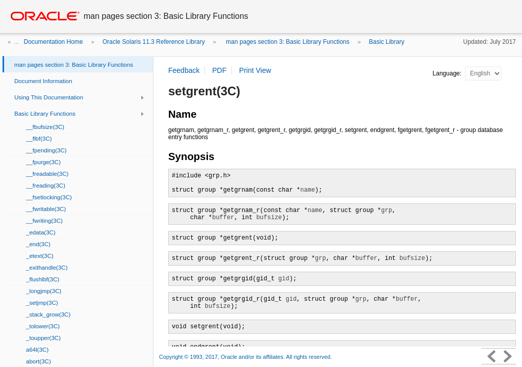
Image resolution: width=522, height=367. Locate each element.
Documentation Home (53, 41)
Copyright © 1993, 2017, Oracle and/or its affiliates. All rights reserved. (245, 357)
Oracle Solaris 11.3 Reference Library (153, 41)
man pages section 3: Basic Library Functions (286, 41)
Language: (448, 73)
